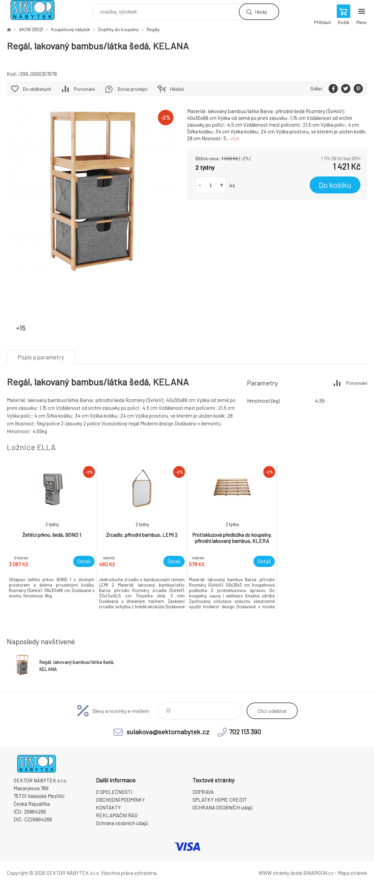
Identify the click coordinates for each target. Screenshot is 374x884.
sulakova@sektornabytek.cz (168, 732)
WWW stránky (273, 873)
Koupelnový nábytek (70, 29)
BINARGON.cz (318, 873)
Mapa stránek (352, 873)
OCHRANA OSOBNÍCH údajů (222, 807)
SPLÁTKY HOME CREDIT (219, 800)
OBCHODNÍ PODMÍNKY (120, 800)
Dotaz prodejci (132, 89)
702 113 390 (245, 732)
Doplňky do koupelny (118, 29)
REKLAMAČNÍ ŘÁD (117, 815)
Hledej (261, 11)
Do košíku (335, 185)
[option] (52, 532)
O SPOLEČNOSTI (114, 792)
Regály (153, 29)
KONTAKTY (108, 807)
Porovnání (84, 89)
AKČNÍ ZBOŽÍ (31, 29)
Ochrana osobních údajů (122, 823)
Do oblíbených (37, 89)
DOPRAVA (203, 792)
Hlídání (177, 89)
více (234, 138)
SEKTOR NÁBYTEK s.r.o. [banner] (37, 10)
